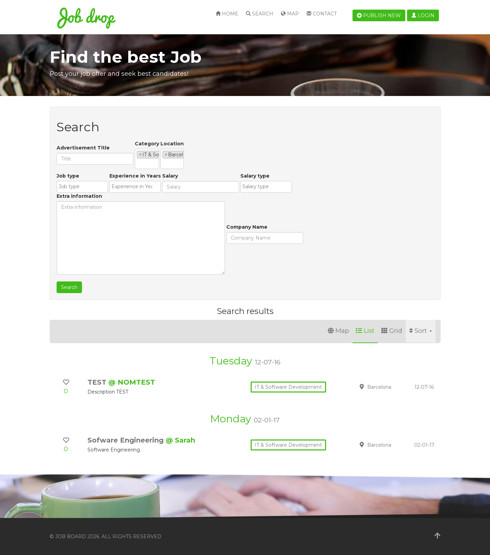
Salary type (237, 207)
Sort (420, 331)
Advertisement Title (83, 148)
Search (259, 14)
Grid (391, 331)
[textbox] (139, 163)
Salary (152, 207)
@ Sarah (180, 440)
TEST (97, 382)
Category (147, 144)
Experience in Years (117, 207)
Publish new (379, 15)
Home (227, 14)
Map (290, 14)
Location (224, 144)
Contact (322, 14)
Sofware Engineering (126, 440)
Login (422, 15)
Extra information (279, 176)
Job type (68, 207)
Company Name (77, 258)
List (365, 331)
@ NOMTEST (131, 382)
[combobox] (173, 159)
